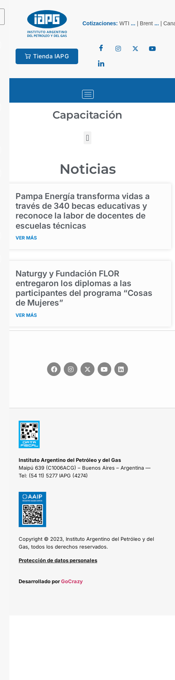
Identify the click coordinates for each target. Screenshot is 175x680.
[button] (87, 137)
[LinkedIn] (101, 64)
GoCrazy (72, 581)
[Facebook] (101, 48)
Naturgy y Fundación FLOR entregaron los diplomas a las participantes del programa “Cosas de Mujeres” (84, 288)
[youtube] (152, 48)
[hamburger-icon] (88, 94)
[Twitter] (118, 48)
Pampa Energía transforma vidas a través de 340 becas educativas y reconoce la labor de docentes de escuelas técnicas (83, 211)
